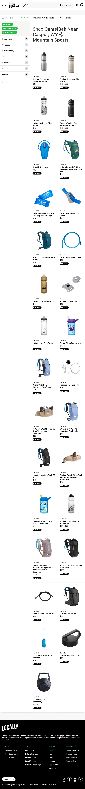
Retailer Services (31, 754)
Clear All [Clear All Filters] (24, 18)
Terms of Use (71, 761)
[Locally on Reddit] (64, 779)
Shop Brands (9, 757)
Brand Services (31, 757)
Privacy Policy (71, 757)
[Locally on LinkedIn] (75, 779)
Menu (4, 5)
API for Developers (73, 750)
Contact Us (53, 768)
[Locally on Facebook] (69, 779)
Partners (52, 761)
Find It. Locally (66, 5)
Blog (50, 754)
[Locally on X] (80, 779)
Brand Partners (30, 761)
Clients (51, 757)
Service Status (71, 754)
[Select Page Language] (8, 779)
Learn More (29, 750)
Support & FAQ (54, 765)
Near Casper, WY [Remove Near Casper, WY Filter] (9, 28)
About (51, 750)
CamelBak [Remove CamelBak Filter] (7, 24)
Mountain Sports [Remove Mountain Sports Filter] (9, 32)
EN (77, 5)
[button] (15, 39)
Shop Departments (11, 754)
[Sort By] (71, 17)
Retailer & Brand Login (33, 765)
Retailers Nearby (11, 750)
